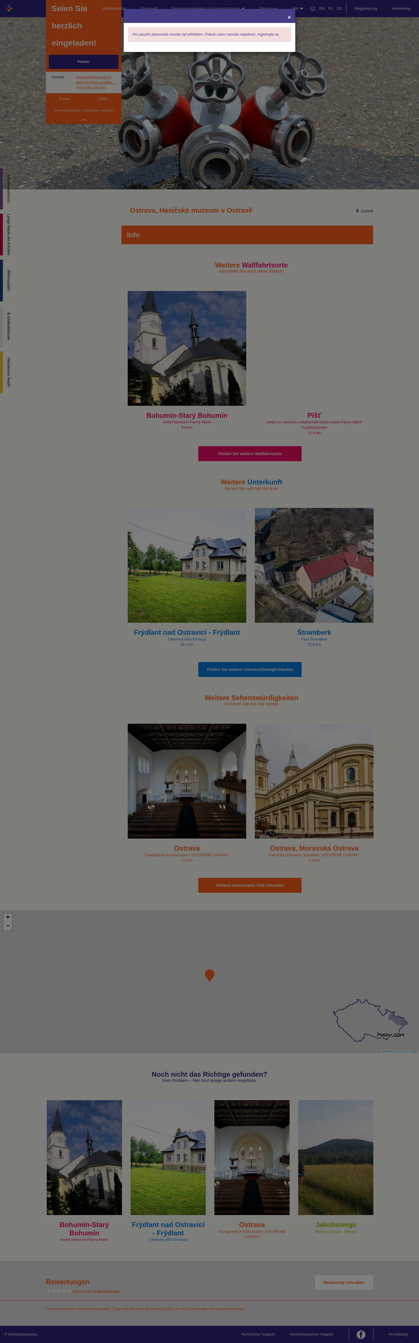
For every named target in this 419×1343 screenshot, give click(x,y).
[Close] (289, 17)
